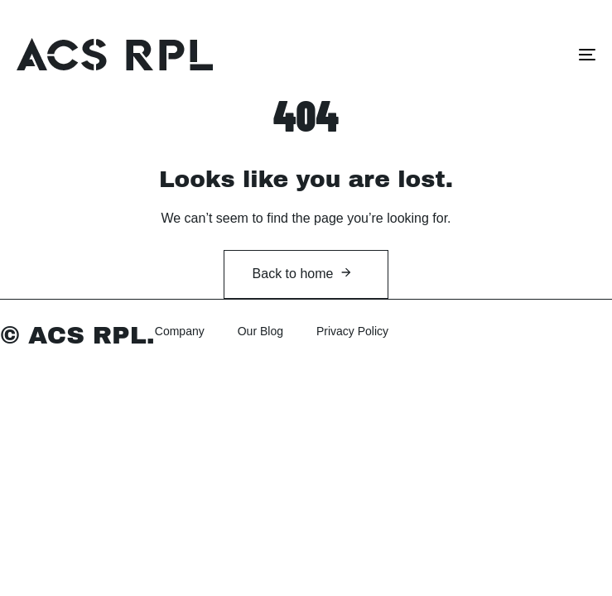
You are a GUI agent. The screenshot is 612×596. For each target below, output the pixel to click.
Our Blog (260, 331)
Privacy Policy (352, 331)
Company (180, 331)
